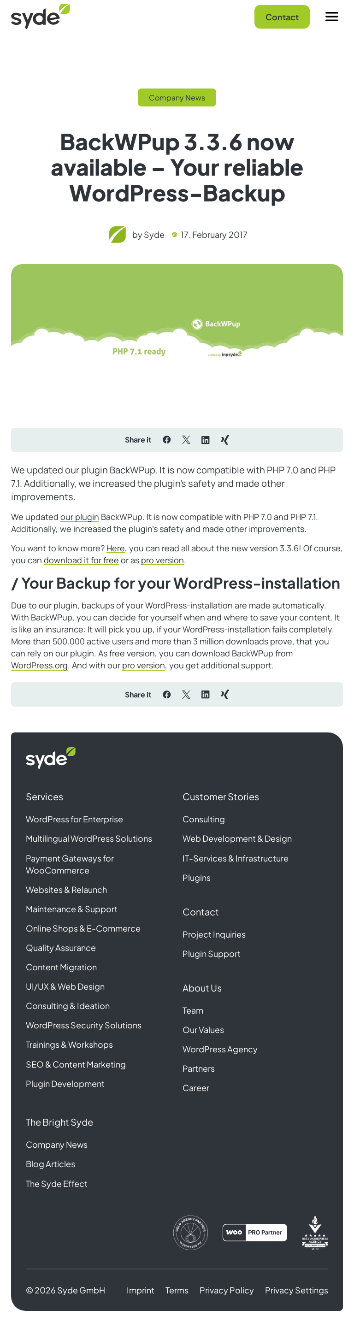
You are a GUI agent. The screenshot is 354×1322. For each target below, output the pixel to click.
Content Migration (61, 967)
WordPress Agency (220, 1049)
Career (196, 1087)
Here (115, 548)
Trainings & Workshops (69, 1044)
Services (44, 796)
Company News (57, 1144)
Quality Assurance (61, 947)
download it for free (81, 560)
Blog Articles (50, 1163)
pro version (162, 560)
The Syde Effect (57, 1183)
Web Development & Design (237, 838)
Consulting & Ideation (68, 1005)
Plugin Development (65, 1083)
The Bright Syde (59, 1121)
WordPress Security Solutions (84, 1025)
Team (193, 1010)
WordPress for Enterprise (74, 819)
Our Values (203, 1029)
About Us (202, 987)
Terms (177, 1290)
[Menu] (332, 16)
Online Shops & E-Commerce (83, 928)
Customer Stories (221, 796)
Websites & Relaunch (66, 889)
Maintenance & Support (72, 908)
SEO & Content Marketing (76, 1064)
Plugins (197, 877)
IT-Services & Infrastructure (236, 858)
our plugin (79, 516)
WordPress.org (39, 665)
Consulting (204, 819)
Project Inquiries (214, 934)
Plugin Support (212, 953)
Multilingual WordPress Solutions (89, 838)
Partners (199, 1068)
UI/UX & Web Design (65, 986)
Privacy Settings (296, 1290)
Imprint (140, 1290)
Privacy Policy (227, 1290)
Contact (282, 17)
